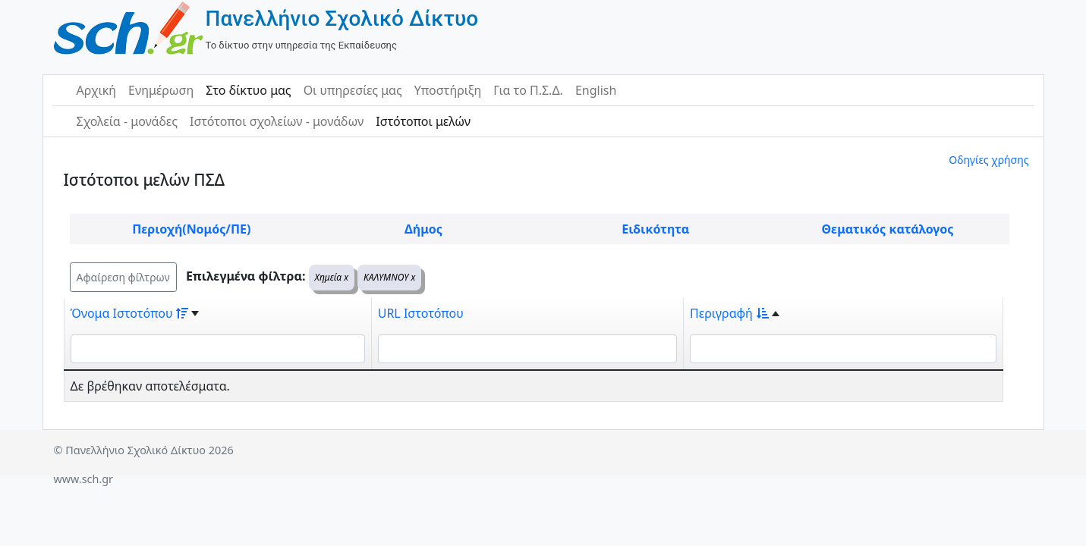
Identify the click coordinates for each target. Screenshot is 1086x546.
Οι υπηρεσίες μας (353, 90)
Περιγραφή (729, 313)
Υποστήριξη (448, 90)
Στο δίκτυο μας (248, 90)
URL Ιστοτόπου (421, 313)
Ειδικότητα (655, 229)
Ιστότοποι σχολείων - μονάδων (277, 121)
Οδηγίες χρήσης (988, 159)
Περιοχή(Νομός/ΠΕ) (191, 229)
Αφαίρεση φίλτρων (123, 277)
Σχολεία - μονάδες (127, 121)
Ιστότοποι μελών (423, 121)
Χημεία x (331, 277)
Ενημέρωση (161, 90)
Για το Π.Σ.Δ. (528, 90)
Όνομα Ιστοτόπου (130, 313)
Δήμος (423, 229)
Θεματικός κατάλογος (887, 229)
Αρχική (97, 90)
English (595, 90)
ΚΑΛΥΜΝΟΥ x (389, 277)
